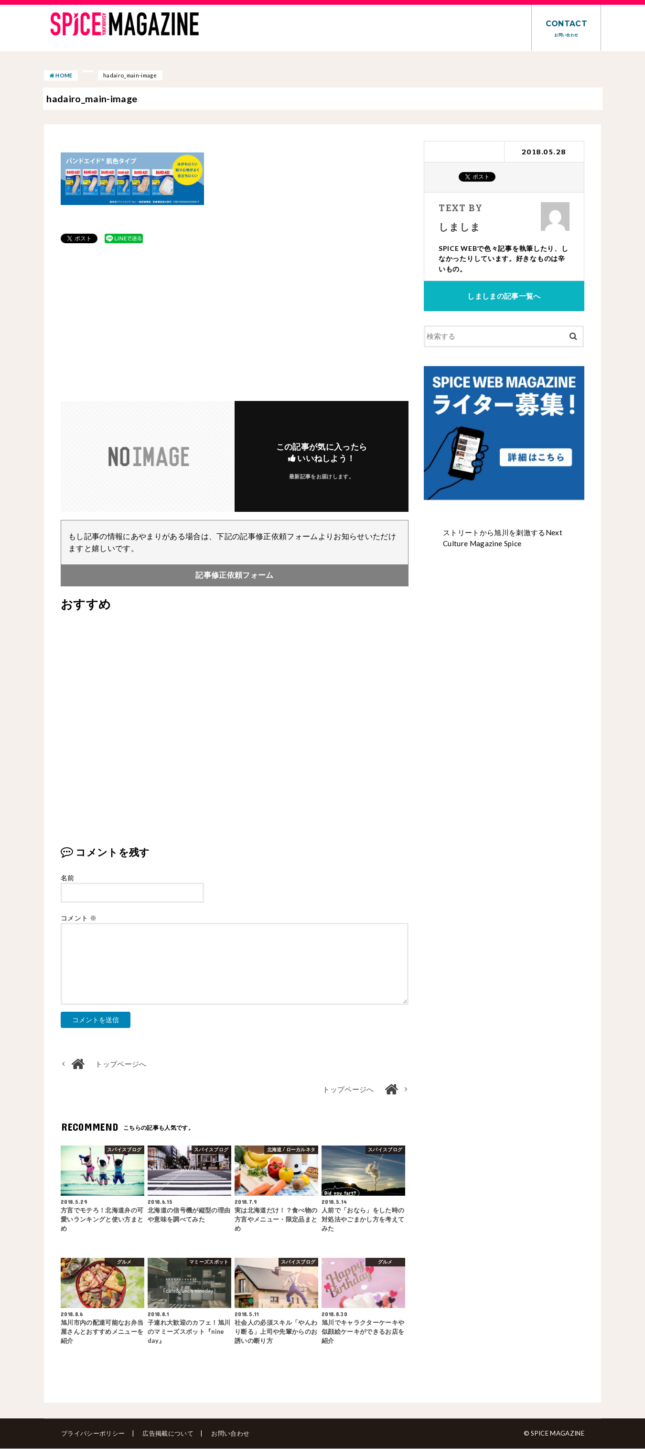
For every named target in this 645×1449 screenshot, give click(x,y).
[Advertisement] (234, 322)
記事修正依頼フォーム (234, 575)
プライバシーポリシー (92, 1434)
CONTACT (566, 28)
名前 (68, 878)
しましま (459, 226)
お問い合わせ (228, 1434)
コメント (79, 918)
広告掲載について (167, 1434)
